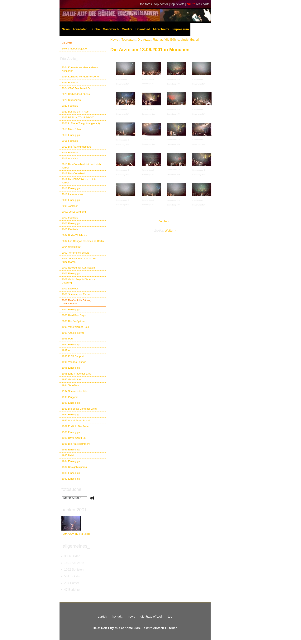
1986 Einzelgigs (71, 432)
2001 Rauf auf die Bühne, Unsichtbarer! (76, 302)
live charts (202, 4)
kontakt (117, 616)
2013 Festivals (70, 152)
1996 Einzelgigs (71, 367)
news (131, 616)
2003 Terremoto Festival (75, 252)
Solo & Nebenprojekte (74, 48)
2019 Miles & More (72, 129)
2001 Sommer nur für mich (77, 294)
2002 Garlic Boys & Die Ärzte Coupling (78, 281)
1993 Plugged (70, 397)
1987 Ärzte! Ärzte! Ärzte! (76, 420)
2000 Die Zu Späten (73, 321)
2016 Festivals (70, 140)
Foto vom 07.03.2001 (75, 534)
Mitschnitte (161, 29)
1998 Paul (67, 338)
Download (143, 29)
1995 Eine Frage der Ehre (76, 373)
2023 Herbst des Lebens (76, 94)
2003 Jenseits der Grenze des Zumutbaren (79, 260)
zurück (102, 616)
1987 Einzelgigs (71, 414)
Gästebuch (111, 29)
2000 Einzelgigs (71, 309)
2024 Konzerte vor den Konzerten (81, 76)
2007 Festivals (70, 217)
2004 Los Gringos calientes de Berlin (83, 241)
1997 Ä (66, 350)
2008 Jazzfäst (70, 206)
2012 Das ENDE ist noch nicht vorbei (79, 181)
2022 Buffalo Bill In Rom (75, 111)
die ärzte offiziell (151, 616)
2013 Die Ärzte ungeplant (76, 146)
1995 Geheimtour (72, 379)
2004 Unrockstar (71, 246)
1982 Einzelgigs (71, 478)
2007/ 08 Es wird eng (74, 211)
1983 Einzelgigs (71, 473)
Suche (95, 29)
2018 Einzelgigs (71, 135)
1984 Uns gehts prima (74, 467)
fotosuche (71, 489)
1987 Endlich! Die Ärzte (75, 426)
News (66, 29)
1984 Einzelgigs (71, 461)
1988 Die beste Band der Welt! (79, 408)
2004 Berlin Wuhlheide (75, 235)
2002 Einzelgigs (71, 273)
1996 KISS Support (73, 356)
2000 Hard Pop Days (74, 315)
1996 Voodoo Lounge (74, 362)
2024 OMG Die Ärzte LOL (76, 88)
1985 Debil (68, 455)
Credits (127, 29)
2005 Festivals (70, 229)
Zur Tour (164, 221)
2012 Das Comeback (74, 173)
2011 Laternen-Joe (72, 194)
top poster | (162, 4)
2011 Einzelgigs (71, 188)
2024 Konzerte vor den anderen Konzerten (80, 69)
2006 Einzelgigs (71, 223)
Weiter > (170, 230)
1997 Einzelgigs (71, 344)
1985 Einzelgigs (71, 449)
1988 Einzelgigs (71, 402)
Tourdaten (80, 29)
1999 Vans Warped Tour (75, 326)
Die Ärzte (67, 42)
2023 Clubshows (71, 100)
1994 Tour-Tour (70, 385)
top (170, 616)
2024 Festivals (70, 82)
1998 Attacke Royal (73, 332)
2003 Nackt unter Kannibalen (78, 267)
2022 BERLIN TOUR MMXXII (78, 117)
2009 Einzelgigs (71, 200)
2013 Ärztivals (70, 158)
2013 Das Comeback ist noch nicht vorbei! (82, 166)
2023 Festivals (70, 105)
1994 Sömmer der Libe (75, 391)
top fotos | (147, 4)
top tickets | (179, 4)
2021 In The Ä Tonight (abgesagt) (81, 123)
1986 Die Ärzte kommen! (76, 443)
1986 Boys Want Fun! (74, 437)
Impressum (181, 29)
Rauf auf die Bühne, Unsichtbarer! (176, 39)
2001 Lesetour (70, 288)
